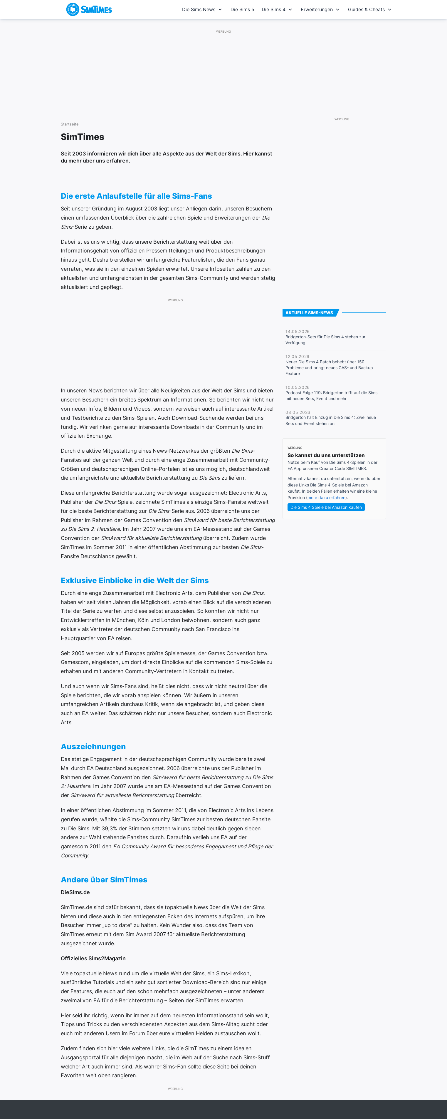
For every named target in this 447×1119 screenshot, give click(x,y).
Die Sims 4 (277, 9)
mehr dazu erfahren (326, 497)
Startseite (70, 124)
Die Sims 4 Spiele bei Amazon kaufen (326, 507)
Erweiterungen (321, 9)
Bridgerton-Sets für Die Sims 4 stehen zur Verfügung (325, 337)
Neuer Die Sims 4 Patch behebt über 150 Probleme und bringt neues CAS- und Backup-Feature (330, 365)
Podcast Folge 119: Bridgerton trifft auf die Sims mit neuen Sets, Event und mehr (331, 393)
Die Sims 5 (242, 9)
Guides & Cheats (370, 9)
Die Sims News (202, 9)
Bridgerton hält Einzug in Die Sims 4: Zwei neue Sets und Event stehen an (330, 418)
